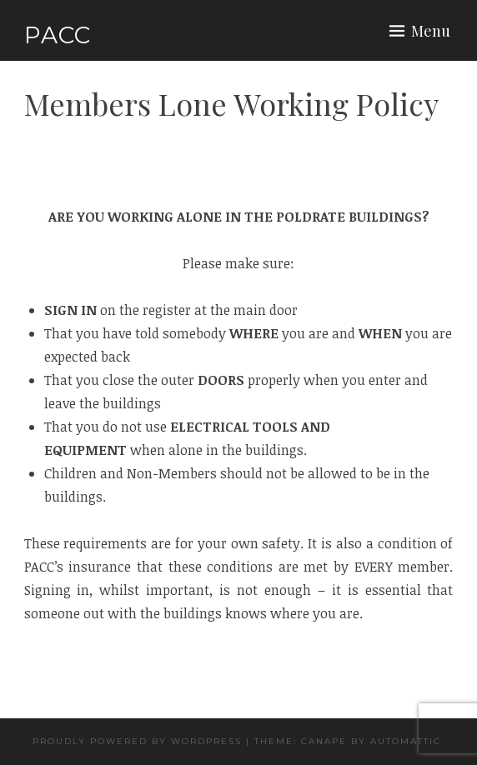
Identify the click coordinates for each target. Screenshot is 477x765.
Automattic (405, 741)
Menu (430, 31)
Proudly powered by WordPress (137, 741)
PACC (57, 35)
